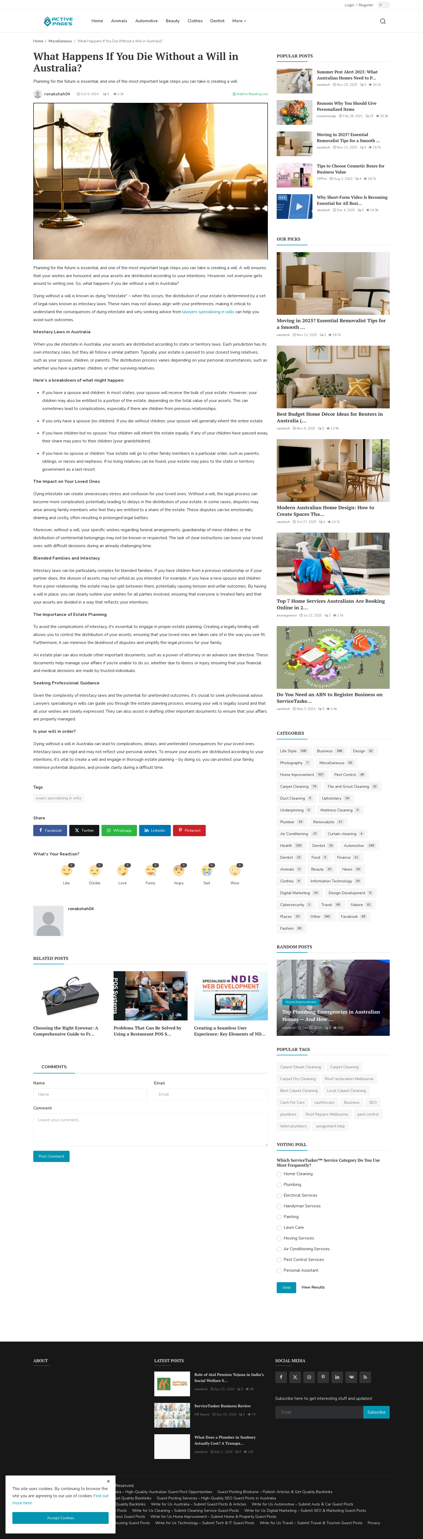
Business (330, 751)
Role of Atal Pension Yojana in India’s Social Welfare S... (229, 1377)
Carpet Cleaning (299, 786)
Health (291, 845)
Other (321, 916)
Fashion (291, 928)
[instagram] (309, 1377)
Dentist (217, 21)
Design (364, 751)
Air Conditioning (299, 833)
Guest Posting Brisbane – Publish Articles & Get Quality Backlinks (275, 1491)
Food (320, 857)
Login (349, 5)
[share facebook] (50, 830)
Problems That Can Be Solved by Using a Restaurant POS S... (147, 1031)
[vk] (351, 1377)
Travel (331, 904)
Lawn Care (294, 1227)
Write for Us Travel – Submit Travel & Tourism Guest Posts (311, 1523)
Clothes (195, 21)
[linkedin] (337, 1377)
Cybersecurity (296, 904)
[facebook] (281, 1377)
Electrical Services (300, 1195)
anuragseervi (287, 615)
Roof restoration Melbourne (349, 1078)
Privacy (374, 1523)
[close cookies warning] (108, 1481)
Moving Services (299, 1238)
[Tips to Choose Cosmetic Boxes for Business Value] (294, 175)
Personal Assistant (301, 1270)
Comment (42, 1108)
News (352, 869)
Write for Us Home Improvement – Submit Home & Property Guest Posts (213, 1516)
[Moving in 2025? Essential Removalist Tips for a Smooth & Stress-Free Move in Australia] (294, 143)
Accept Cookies (60, 1518)
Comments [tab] (54, 1067)
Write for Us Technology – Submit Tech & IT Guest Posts (204, 1523)
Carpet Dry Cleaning (298, 1078)
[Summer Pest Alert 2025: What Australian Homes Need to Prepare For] (294, 81)
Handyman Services (302, 1206)
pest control (368, 1114)
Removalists (328, 822)
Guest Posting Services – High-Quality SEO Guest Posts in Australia (216, 1498)
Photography (295, 763)
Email (159, 1083)
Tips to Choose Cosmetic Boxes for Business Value (350, 169)
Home (97, 21)
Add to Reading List (250, 94)
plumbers (288, 1114)
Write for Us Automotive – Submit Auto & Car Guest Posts (302, 1504)
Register (366, 5)
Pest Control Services (304, 1259)
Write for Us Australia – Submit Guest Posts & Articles (198, 1504)
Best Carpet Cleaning (299, 1090)
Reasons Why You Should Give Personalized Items (347, 106)
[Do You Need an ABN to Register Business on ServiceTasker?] (333, 657)
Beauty (173, 21)
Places (290, 916)
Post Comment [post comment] (51, 1156)
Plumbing (292, 1184)
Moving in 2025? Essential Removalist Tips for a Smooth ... (348, 137)
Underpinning (295, 810)
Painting (291, 1216)
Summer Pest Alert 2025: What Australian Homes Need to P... (347, 75)
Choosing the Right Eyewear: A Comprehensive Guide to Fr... (65, 1031)
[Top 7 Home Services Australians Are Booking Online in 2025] (333, 564)
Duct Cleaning (296, 798)
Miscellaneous (60, 41)
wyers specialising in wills (58, 798)
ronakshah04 (81, 909)
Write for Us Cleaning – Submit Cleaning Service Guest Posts (185, 1510)
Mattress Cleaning (340, 810)
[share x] (84, 830)
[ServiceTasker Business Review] (172, 1415)
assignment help (330, 1126)
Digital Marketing (299, 893)
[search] (383, 21)
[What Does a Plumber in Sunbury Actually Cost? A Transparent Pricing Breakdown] (172, 1446)
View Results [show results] (313, 1287)
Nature (361, 904)
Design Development (351, 893)
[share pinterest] (189, 830)
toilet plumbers (293, 1126)
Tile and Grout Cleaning (352, 786)
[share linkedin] (155, 830)
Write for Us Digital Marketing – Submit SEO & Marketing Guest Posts (305, 1510)
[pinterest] (323, 1377)
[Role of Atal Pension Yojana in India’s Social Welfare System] (172, 1384)
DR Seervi (202, 1414)
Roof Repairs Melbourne (327, 1114)
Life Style (294, 751)
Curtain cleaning (346, 833)
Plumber (292, 822)
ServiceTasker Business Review (222, 1405)
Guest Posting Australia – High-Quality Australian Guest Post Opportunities (146, 1491)
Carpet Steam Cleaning (300, 1067)
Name (39, 1083)
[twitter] (295, 1377)
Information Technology (336, 881)
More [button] (239, 21)
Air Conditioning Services (307, 1249)
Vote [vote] (286, 1287)
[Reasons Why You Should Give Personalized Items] (294, 112)
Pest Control (350, 774)
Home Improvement (302, 774)
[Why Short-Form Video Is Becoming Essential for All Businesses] (294, 206)
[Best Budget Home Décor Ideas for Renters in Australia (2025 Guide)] (333, 377)
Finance (348, 857)
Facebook (354, 916)
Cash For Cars (292, 1102)
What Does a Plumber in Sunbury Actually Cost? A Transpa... (225, 1440)
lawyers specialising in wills (208, 312)
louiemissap (326, 116)
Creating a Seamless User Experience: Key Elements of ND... (229, 1031)
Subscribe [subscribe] (376, 1412)
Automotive (146, 21)
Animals (119, 21)
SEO (373, 1102)
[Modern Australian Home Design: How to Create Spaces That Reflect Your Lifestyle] (333, 470)
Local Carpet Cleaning (346, 1090)
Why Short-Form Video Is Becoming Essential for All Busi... (352, 200)
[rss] (365, 1377)
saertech (323, 84)
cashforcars (324, 1102)
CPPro (322, 179)
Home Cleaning (298, 1174)
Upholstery (336, 798)
